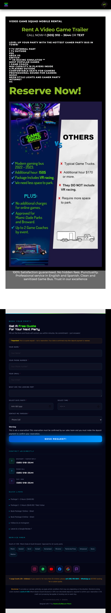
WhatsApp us (85, 579)
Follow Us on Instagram (19, 523)
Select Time (63, 400)
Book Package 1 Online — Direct (21, 511)
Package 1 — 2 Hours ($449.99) (21, 499)
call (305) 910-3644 (72, 579)
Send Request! (55, 439)
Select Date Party (17, 400)
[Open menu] (6, 4)
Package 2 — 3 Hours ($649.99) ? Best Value (26, 505)
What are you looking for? (21, 387)
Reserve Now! (45, 62)
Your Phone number (18, 360)
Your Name (14, 347)
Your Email (14, 374)
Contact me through (18, 414)
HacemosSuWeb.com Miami (62, 604)
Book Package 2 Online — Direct (21, 517)
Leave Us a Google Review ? (20, 529)
